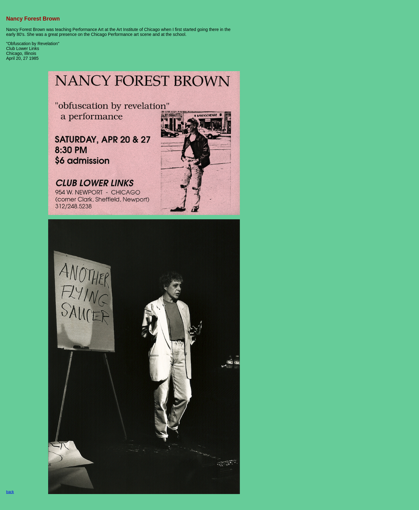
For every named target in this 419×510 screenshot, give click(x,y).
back (10, 492)
